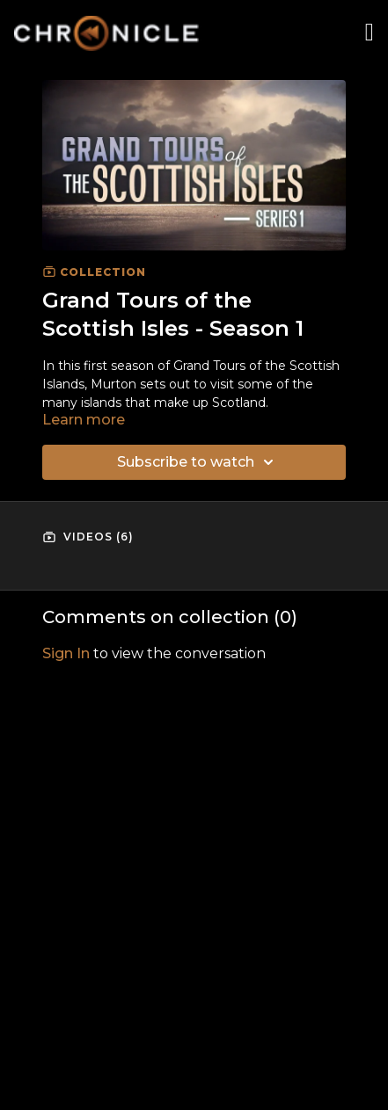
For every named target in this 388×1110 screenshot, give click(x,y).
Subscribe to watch (198, 462)
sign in (66, 653)
